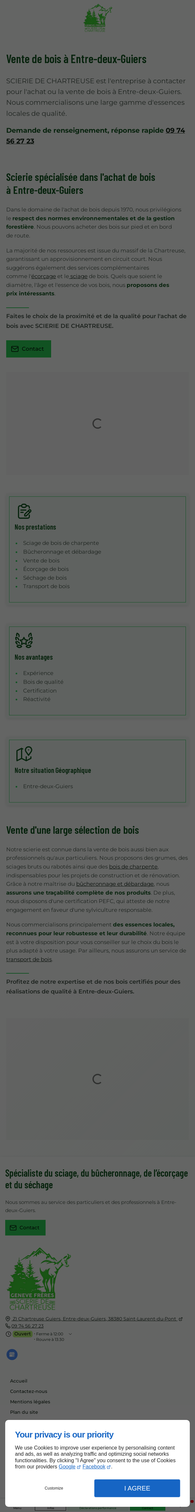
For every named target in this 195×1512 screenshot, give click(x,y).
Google (67, 1466)
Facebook (94, 1466)
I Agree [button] (137, 1488)
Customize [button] (54, 1488)
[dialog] (97, 1463)
